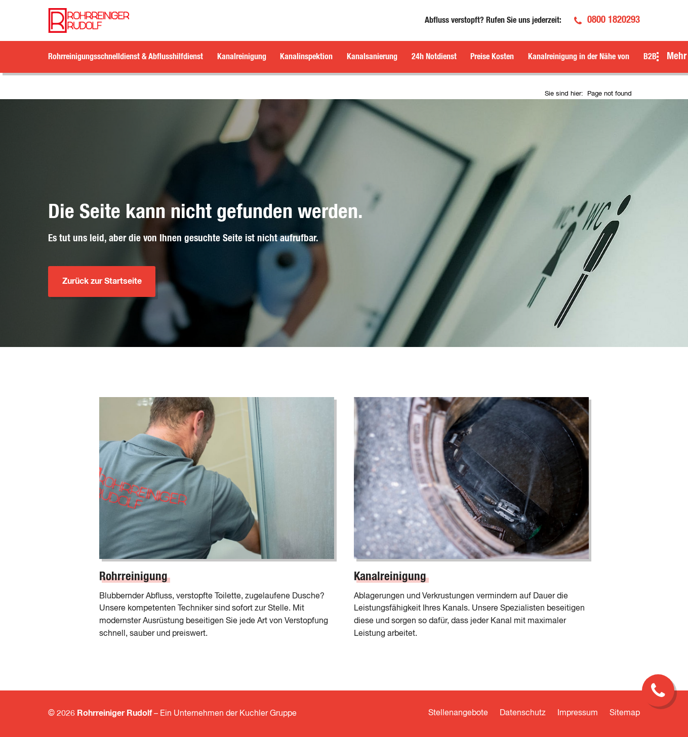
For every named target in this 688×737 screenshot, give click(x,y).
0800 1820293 (613, 20)
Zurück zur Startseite (102, 281)
